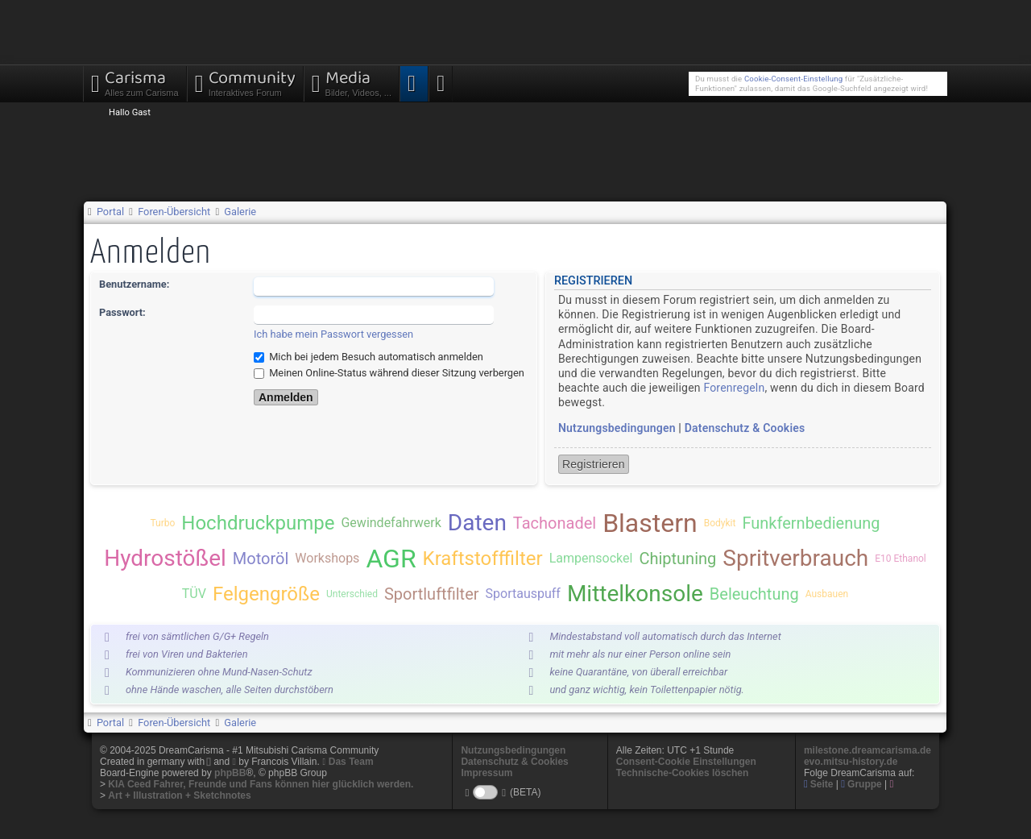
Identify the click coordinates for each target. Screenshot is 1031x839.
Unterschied (352, 594)
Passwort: (122, 312)
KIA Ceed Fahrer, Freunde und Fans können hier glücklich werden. (260, 784)
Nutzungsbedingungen (617, 428)
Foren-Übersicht (174, 212)
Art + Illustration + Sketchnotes (179, 795)
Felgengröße (266, 594)
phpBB (230, 773)
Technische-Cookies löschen (682, 773)
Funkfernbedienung (811, 523)
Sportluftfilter (431, 594)
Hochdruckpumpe (257, 523)
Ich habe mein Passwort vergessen (333, 334)
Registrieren (593, 464)
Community (245, 82)
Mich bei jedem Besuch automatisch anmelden (368, 357)
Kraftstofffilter (483, 558)
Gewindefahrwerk (391, 522)
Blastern (650, 523)
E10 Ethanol (900, 558)
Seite (819, 784)
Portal (110, 212)
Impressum (486, 773)
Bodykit (720, 523)
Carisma (135, 82)
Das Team (351, 761)
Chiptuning (677, 558)
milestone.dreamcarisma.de (867, 750)
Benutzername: (134, 284)
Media (351, 82)
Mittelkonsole (635, 593)
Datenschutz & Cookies (745, 428)
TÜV (194, 593)
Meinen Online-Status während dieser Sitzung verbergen (389, 373)
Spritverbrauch (795, 558)
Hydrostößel (165, 558)
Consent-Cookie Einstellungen (686, 761)
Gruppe (861, 784)
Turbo (162, 523)
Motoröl (260, 558)
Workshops (327, 558)
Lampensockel (591, 558)
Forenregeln (733, 387)
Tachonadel (554, 523)
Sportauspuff (523, 593)
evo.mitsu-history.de (850, 761)
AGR (391, 558)
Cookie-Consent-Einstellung (793, 78)
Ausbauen (826, 594)
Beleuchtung (754, 594)
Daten (477, 522)
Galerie (240, 212)
